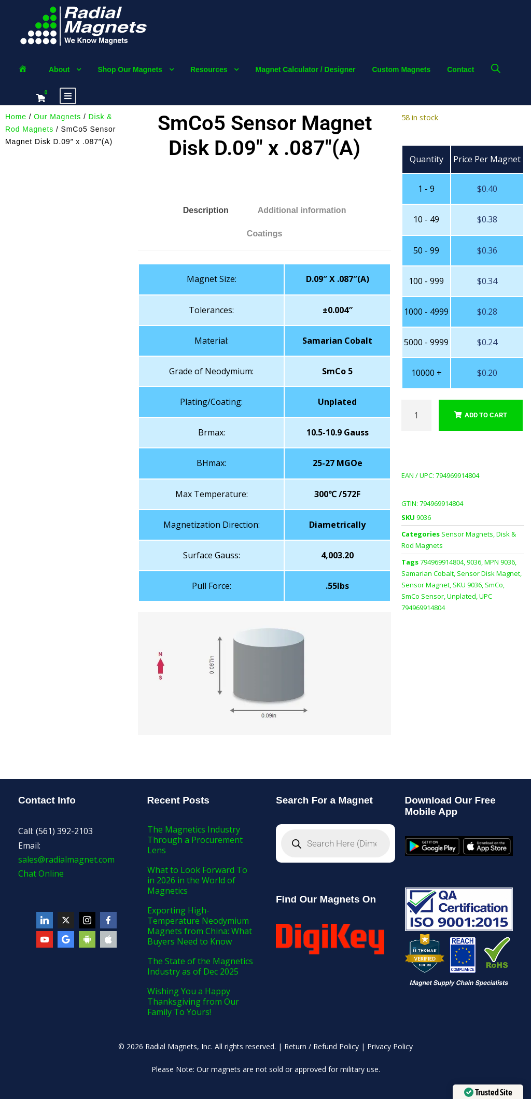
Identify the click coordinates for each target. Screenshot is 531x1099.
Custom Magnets (401, 69)
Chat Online (41, 873)
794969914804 (442, 562)
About (59, 69)
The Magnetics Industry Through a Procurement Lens (195, 840)
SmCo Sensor (422, 596)
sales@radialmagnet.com (66, 859)
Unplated (461, 596)
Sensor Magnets (467, 534)
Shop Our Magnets (129, 69)
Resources (209, 69)
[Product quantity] (416, 415)
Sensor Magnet (425, 584)
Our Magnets (57, 116)
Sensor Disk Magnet (488, 573)
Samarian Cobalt (427, 573)
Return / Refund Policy (321, 1046)
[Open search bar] (496, 68)
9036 (474, 562)
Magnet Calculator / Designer (305, 69)
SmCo (494, 584)
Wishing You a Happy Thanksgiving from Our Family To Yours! (193, 1001)
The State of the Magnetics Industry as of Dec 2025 (200, 966)
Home (15, 116)
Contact (460, 69)
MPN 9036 (499, 562)
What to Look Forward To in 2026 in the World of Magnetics (197, 880)
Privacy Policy (390, 1046)
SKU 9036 (467, 584)
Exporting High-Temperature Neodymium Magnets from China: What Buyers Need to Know (199, 926)
